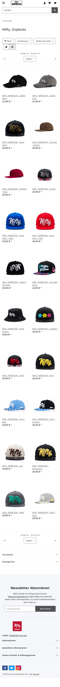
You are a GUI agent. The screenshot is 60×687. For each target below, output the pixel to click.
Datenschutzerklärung (18, 596)
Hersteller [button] (7, 554)
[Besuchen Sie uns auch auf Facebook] (5, 667)
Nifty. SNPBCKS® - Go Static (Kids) (45, 283)
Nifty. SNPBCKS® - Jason (13, 375)
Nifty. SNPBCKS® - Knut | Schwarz (44, 420)
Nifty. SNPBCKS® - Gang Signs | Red (43, 237)
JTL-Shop (34, 683)
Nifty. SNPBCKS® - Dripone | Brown (44, 143)
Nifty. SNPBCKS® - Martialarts (40, 467)
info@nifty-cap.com (18, 635)
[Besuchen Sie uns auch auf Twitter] (11, 667)
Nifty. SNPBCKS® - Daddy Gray (43, 97)
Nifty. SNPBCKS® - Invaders (44, 328)
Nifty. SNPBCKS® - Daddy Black (13, 97)
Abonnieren (45, 608)
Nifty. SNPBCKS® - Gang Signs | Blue (13, 237)
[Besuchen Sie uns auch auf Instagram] (18, 667)
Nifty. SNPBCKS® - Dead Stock (13, 143)
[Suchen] (55, 10)
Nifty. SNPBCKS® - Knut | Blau (13, 420)
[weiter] (55, 59)
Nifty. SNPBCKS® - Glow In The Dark (14, 283)
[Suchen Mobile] (27, 10)
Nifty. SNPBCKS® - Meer (13, 512)
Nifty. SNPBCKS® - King (43, 375)
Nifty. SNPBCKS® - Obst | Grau (44, 514)
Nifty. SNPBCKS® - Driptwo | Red (14, 190)
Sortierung (22, 41)
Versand (36, 674)
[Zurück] (4, 59)
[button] (44, 3)
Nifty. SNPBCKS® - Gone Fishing (13, 330)
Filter (8, 41)
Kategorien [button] (8, 561)
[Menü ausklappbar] (3, 1)
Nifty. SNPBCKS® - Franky (44, 189)
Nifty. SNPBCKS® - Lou (12, 466)
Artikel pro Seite (43, 41)
